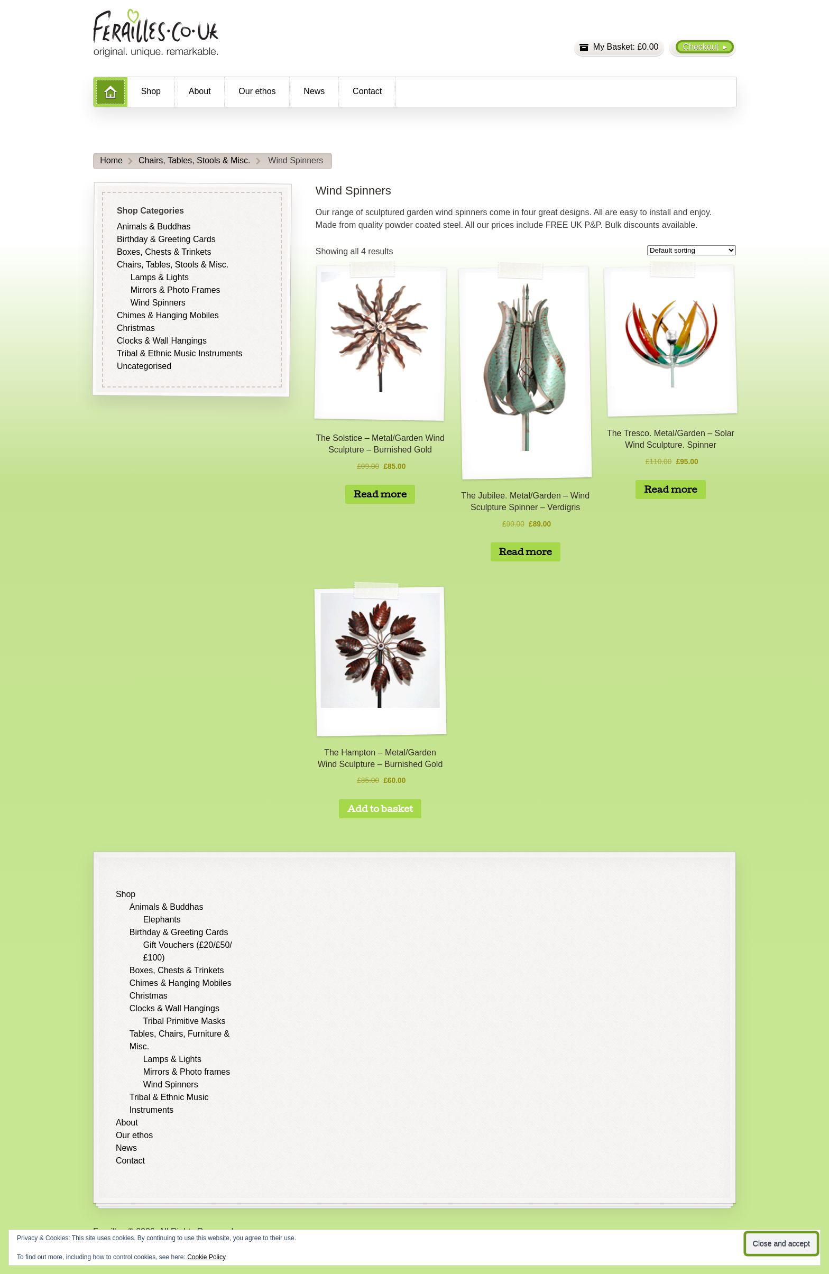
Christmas (136, 328)
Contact (367, 91)
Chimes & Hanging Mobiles (168, 315)
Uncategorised (144, 366)
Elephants (162, 919)
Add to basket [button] (380, 808)
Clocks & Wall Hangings (162, 340)
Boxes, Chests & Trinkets (164, 251)
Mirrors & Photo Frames (175, 289)
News (314, 91)
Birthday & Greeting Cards (166, 239)
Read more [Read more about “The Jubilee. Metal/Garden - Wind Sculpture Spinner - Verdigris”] (525, 551)
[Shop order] (691, 250)
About (200, 91)
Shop (151, 91)
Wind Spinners (158, 302)
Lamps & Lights (160, 277)
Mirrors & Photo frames (186, 1071)
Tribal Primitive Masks (184, 1021)
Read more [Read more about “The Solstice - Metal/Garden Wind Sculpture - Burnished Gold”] (380, 494)
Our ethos (256, 91)
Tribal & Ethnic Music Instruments (180, 353)
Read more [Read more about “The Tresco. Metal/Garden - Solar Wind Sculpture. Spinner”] (670, 489)
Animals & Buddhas (154, 226)
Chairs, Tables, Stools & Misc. (194, 160)
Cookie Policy (206, 1257)
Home (111, 160)
